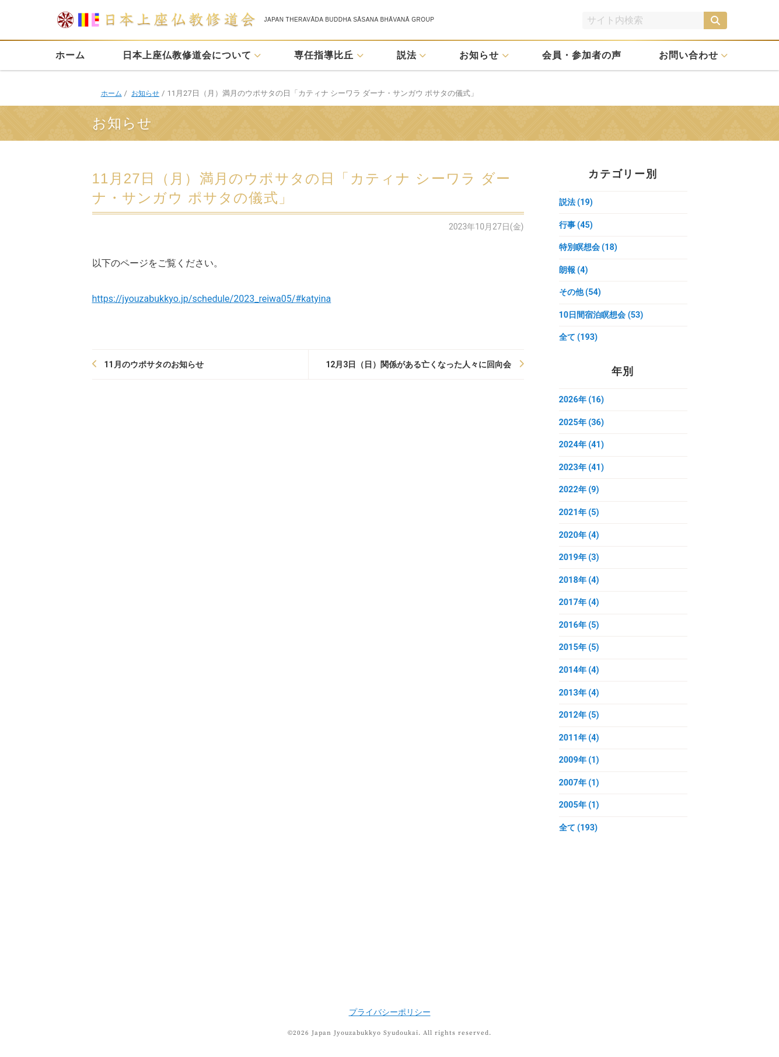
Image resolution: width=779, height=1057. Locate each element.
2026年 (582, 406)
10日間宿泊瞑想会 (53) (604, 319)
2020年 (580, 546)
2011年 (580, 756)
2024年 (582, 452)
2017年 (580, 616)
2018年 (580, 592)
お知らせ (479, 55)
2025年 (582, 429)
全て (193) (579, 343)
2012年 (580, 733)
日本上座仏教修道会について (187, 55)
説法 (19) (577, 202)
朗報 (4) (574, 272)
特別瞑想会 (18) (590, 249)
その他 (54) (581, 296)
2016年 (580, 639)
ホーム (70, 55)
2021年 (580, 522)
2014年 (580, 686)
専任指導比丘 (324, 55)
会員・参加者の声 (581, 55)
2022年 (580, 499)
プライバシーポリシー (390, 1012)
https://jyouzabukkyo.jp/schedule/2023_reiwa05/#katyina (211, 298)
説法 (407, 55)
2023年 (582, 476)
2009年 (580, 779)
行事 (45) (577, 226)
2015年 (580, 663)
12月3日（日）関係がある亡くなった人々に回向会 (418, 364)
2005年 (580, 826)
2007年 (580, 803)
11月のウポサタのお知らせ (154, 364)
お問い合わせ (688, 55)
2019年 (580, 569)
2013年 (580, 709)
